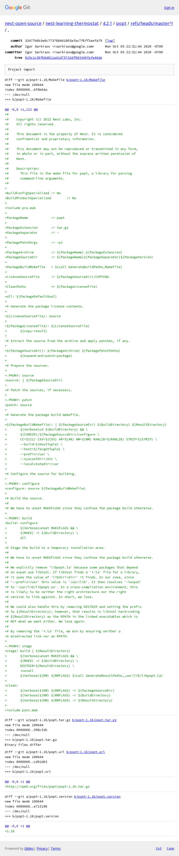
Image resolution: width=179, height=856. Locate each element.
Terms (56, 848)
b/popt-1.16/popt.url (85, 752)
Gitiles (29, 848)
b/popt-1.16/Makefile (85, 80)
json (170, 848)
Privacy (42, 848)
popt (121, 23)
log (110, 40)
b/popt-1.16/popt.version (97, 797)
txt (159, 848)
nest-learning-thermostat (72, 23)
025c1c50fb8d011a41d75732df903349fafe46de (63, 57)
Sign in (169, 7)
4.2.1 (107, 23)
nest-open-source (23, 23)
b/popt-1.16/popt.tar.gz (94, 720)
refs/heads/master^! (152, 23)
